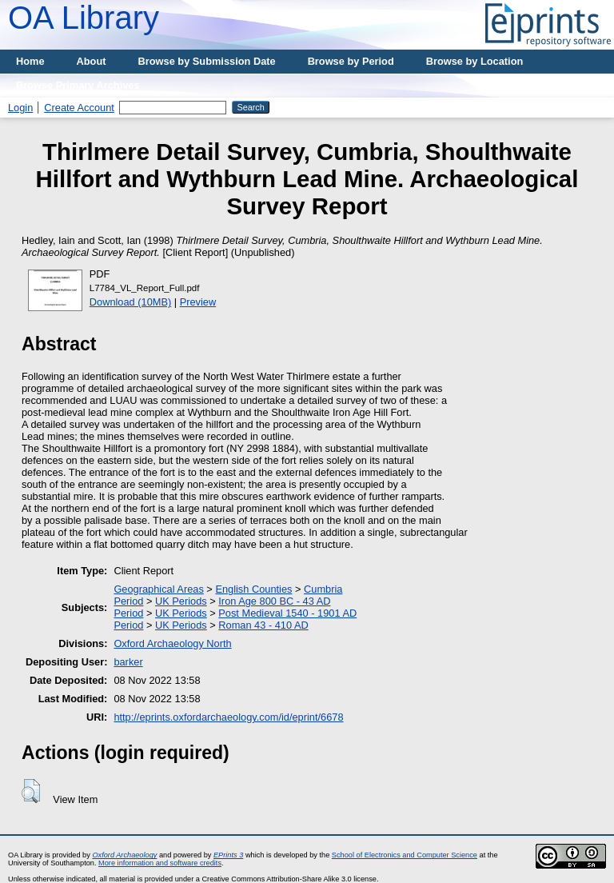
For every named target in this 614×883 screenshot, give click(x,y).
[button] (31, 791)
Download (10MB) (130, 302)
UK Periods (181, 601)
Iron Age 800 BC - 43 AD (274, 601)
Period (128, 601)
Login (20, 108)
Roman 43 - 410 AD (263, 625)
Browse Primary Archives (78, 85)
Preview (198, 302)
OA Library (83, 17)
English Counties (253, 589)
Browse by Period (351, 61)
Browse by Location (475, 61)
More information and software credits (159, 863)
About (91, 61)
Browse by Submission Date (207, 61)
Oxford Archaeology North (172, 643)
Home (30, 61)
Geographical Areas (158, 589)
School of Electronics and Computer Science (404, 855)
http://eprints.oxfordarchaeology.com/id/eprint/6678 (228, 717)
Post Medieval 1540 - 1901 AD (287, 613)
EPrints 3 (228, 855)
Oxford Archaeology (124, 855)
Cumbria (323, 589)
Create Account (79, 108)
